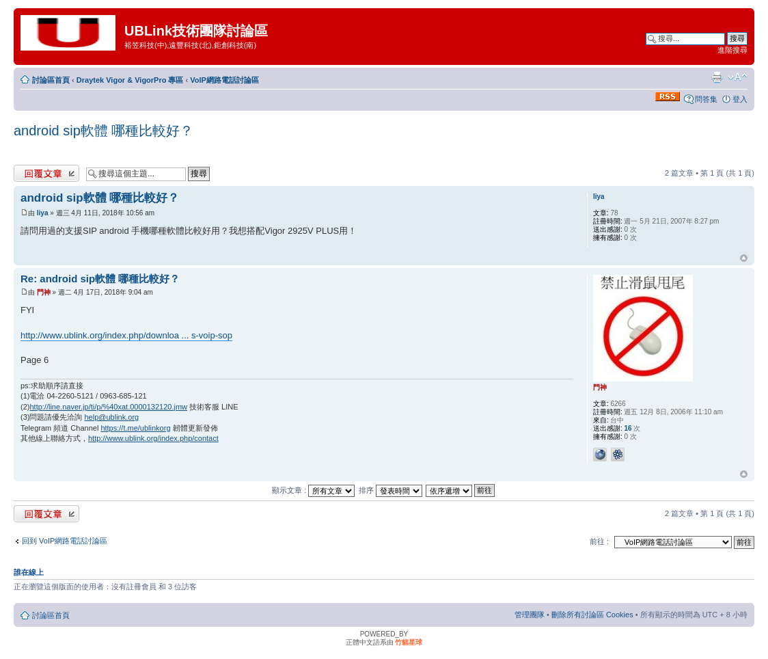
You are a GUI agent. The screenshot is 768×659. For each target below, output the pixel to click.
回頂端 (744, 258)
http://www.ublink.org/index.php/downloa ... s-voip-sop (126, 335)
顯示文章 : (313, 490)
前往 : (599, 541)
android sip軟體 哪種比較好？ (103, 130)
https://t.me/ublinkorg (135, 428)
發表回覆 (46, 173)
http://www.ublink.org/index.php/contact (153, 438)
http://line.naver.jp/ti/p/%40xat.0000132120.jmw (108, 407)
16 (627, 428)
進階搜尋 (732, 50)
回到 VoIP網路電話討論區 (64, 541)
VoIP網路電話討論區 (224, 80)
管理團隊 (530, 614)
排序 (390, 490)
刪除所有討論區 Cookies (592, 614)
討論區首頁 (51, 80)
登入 (740, 99)
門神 (44, 292)
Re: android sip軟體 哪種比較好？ (100, 278)
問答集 (706, 99)
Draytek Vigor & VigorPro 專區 (130, 80)
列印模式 (716, 77)
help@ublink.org (112, 417)
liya (43, 213)
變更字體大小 (738, 77)
